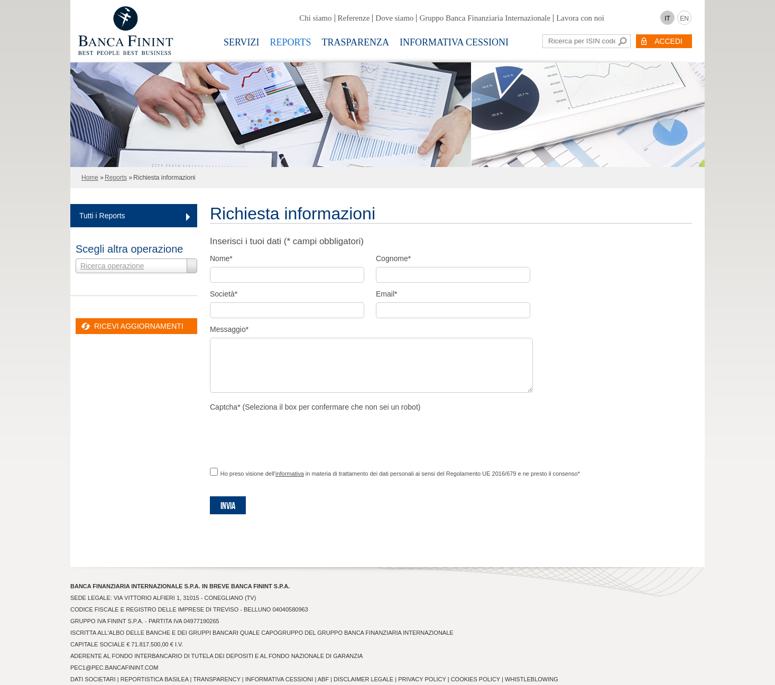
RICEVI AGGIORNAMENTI (138, 326)
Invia (227, 506)
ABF (323, 679)
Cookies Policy (475, 679)
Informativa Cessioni (454, 42)
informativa (289, 473)
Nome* (221, 258)
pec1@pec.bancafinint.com (114, 667)
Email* (386, 294)
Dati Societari (93, 679)
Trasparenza (355, 42)
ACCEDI (668, 41)
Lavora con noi (580, 18)
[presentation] (290, 436)
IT (667, 18)
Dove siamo (394, 18)
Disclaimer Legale (363, 679)
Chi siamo (315, 18)
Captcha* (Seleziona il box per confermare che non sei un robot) (315, 407)
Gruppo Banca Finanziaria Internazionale (484, 18)
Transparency (216, 679)
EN (684, 18)
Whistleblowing (531, 679)
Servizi (242, 42)
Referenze (354, 18)
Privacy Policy (422, 679)
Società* (223, 294)
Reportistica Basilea (155, 679)
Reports (290, 42)
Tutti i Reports (102, 215)
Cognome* (393, 258)
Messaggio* (229, 329)
